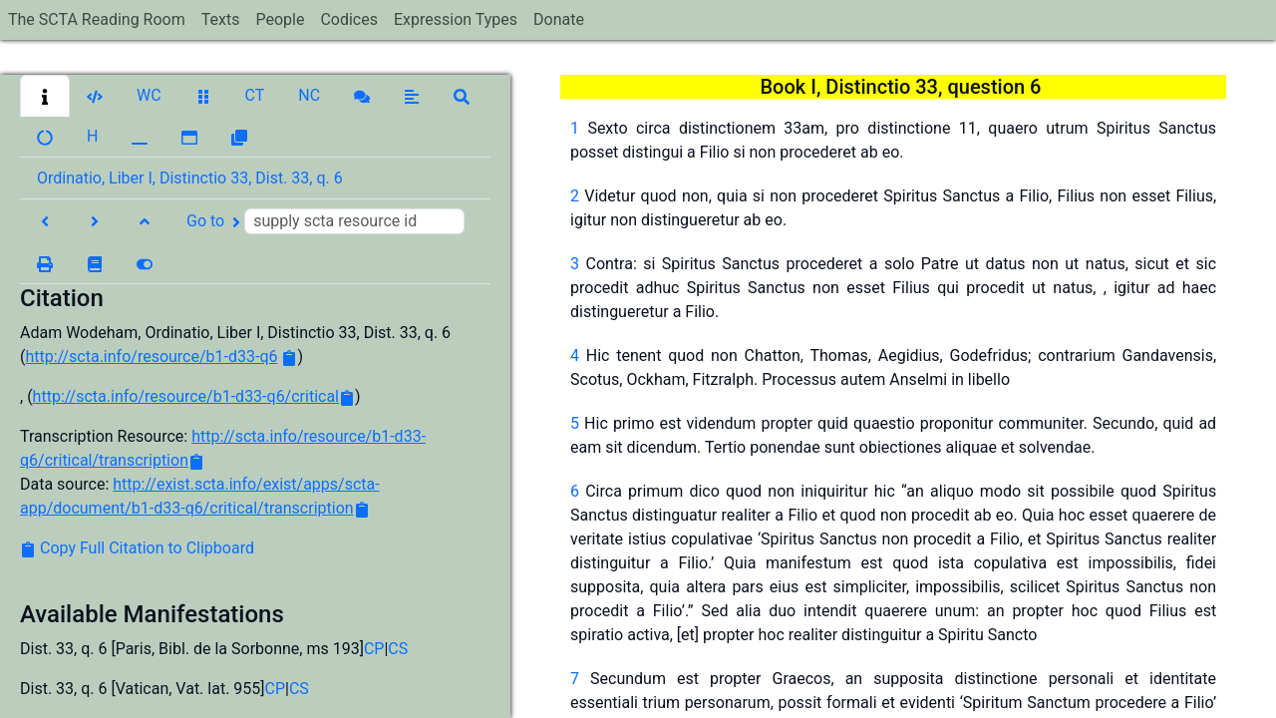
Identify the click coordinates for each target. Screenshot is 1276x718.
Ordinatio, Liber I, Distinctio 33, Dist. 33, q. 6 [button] (190, 178)
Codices (349, 19)
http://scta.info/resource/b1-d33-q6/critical (186, 396)
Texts (220, 19)
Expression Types (455, 19)
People (279, 19)
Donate (558, 19)
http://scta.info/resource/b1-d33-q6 (151, 356)
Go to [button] (325, 221)
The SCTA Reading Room (96, 19)
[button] (45, 96)
